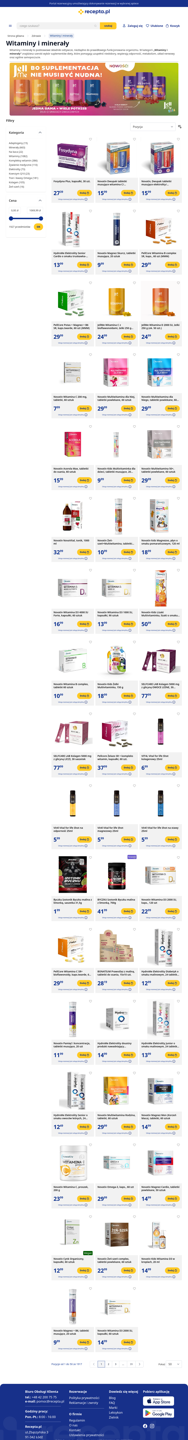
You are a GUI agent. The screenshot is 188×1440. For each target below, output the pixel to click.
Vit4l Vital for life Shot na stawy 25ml (159, 829)
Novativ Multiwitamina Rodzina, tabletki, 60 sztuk (116, 1117)
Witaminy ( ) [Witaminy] (18, 156)
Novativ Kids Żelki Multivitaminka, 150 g (110, 686)
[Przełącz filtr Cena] (26, 202)
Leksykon (116, 1412)
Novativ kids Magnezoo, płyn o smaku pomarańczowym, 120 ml (160, 542)
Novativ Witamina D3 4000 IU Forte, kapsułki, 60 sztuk (71, 614)
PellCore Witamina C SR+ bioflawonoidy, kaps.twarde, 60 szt (72, 973)
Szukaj (108, 25)
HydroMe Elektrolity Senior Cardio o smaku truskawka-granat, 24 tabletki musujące (71, 255)
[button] (85, 199)
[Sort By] (153, 127)
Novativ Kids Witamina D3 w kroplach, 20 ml (158, 1260)
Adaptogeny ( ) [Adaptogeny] (18, 143)
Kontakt (75, 1430)
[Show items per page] (174, 1364)
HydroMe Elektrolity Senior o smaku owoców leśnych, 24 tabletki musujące (71, 1117)
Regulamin (77, 1420)
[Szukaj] (95, 26)
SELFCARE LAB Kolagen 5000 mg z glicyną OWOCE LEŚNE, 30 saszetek (160, 686)
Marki (113, 1407)
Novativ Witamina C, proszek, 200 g (71, 1188)
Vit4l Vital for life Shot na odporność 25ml (68, 829)
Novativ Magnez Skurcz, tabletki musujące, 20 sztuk (116, 255)
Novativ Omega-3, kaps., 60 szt (115, 1187)
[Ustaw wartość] (38, 226)
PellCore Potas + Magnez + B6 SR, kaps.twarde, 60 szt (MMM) (72, 326)
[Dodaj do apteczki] (90, 139)
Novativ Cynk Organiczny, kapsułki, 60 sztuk (69, 1260)
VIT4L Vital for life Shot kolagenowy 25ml (154, 757)
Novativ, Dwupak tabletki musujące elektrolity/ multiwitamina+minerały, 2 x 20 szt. (160, 183)
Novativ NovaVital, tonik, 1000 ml (71, 542)
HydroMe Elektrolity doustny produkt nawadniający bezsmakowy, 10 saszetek (114, 1045)
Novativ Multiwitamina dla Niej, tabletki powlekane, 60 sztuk (116, 398)
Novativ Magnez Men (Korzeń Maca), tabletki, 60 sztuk (158, 1117)
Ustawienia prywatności (86, 1435)
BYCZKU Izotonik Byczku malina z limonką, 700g (116, 901)
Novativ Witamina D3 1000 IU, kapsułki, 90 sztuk (115, 614)
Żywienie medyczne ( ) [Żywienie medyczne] (23, 165)
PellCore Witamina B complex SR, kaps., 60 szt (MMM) (158, 255)
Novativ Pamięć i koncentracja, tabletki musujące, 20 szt (72, 1045)
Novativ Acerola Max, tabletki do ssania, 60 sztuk (71, 470)
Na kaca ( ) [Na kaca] (16, 152)
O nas (73, 1425)
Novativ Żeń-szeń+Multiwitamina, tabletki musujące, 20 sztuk (114, 542)
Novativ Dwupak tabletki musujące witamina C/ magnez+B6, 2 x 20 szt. (112, 183)
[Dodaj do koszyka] (84, 193)
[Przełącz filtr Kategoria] (26, 134)
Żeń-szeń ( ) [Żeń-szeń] (16, 186)
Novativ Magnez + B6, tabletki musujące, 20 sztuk (71, 1332)
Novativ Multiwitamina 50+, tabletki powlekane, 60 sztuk (158, 470)
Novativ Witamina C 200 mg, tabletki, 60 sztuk (70, 398)
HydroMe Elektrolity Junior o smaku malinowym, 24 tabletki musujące (159, 1045)
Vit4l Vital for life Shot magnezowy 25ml (110, 829)
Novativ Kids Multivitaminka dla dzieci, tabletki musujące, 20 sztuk (116, 470)
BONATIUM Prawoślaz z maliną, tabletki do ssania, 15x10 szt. (116, 973)
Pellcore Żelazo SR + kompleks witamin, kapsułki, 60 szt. (115, 757)
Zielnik (114, 1417)
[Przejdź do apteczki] (154, 26)
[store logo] (94, 12)
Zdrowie (36, 35)
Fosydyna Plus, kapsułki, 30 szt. (72, 181)
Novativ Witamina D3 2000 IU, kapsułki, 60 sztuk (115, 1332)
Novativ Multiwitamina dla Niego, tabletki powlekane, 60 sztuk (159, 398)
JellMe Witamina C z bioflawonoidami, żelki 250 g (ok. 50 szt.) (114, 326)
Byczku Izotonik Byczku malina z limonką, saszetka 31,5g (73, 901)
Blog (112, 1398)
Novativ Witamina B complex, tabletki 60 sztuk (71, 686)
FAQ (112, 1403)
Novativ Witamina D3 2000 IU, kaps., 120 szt (159, 901)
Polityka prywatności (84, 1398)
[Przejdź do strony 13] (123, 1364)
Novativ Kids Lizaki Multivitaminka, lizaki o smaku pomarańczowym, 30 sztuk (159, 614)
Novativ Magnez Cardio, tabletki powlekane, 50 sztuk (160, 1188)
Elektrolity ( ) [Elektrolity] (17, 169)
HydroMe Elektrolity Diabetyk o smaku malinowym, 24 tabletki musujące (160, 973)
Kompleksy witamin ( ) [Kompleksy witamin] (23, 160)
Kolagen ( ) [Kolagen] (17, 182)
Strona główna (15, 35)
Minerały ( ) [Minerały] (17, 147)
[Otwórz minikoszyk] (173, 26)
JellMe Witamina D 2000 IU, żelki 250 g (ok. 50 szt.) (160, 326)
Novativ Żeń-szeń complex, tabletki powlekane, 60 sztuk (114, 1260)
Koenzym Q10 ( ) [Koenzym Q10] (19, 173)
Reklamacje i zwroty (83, 1403)
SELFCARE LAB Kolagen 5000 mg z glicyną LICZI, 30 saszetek (72, 757)
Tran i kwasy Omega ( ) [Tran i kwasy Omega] (23, 178)
